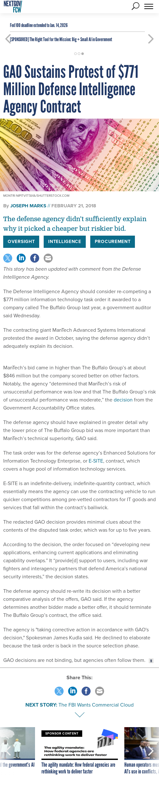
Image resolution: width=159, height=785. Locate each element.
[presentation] (8, 751)
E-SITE (95, 461)
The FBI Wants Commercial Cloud (96, 704)
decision (122, 399)
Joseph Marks (28, 205)
